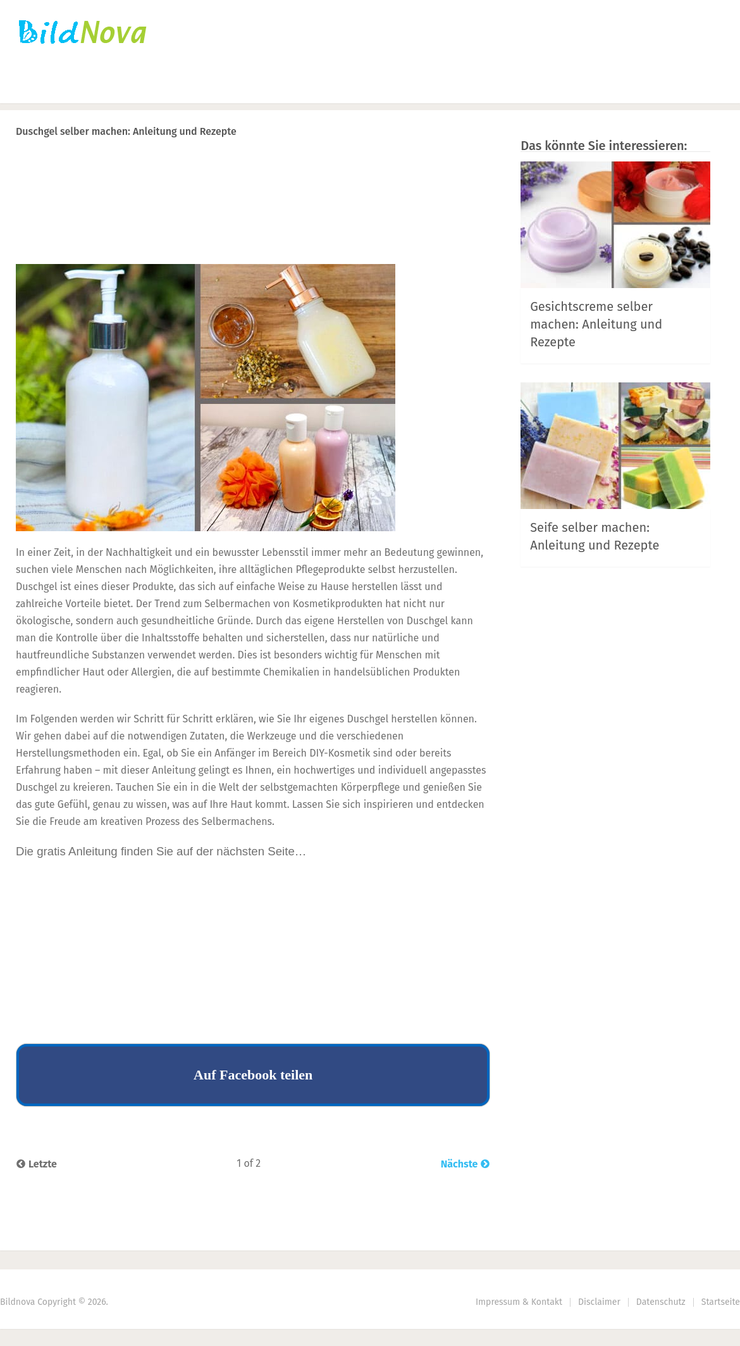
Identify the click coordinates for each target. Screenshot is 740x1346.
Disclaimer (599, 1302)
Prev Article (362, 164)
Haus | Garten (382, 86)
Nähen (234, 86)
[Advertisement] (253, 225)
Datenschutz (661, 1302)
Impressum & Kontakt (519, 1302)
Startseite (41, 86)
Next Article (448, 164)
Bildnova (17, 1302)
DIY (294, 86)
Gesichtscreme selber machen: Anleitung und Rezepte (596, 324)
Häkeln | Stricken (141, 86)
